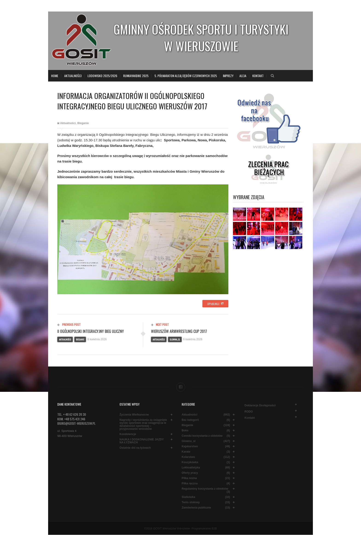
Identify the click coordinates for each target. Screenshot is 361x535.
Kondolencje (127, 434)
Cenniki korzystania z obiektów (202, 435)
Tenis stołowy (191, 502)
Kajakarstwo (190, 446)
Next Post (160, 324)
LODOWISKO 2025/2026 (102, 75)
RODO (249, 411)
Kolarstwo (188, 457)
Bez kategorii (190, 420)
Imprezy (228, 75)
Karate (186, 451)
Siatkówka (188, 497)
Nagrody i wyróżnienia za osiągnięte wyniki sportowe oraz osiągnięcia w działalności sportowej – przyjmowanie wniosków (143, 424)
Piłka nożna (189, 478)
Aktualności (73, 75)
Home (54, 75)
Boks (185, 430)
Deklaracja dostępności (260, 405)
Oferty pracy (190, 472)
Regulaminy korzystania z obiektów (205, 488)
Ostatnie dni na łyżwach (135, 447)
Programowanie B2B (204, 528)
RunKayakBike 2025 (135, 75)
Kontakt (258, 75)
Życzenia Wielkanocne (134, 414)
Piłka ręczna (190, 483)
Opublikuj (215, 304)
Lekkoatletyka (191, 467)
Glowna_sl (175, 339)
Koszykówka (190, 462)
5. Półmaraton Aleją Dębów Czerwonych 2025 (185, 75)
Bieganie (83, 123)
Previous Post (69, 324)
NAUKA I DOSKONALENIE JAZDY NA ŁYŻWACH (141, 441)
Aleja (242, 75)
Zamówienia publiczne (196, 507)
